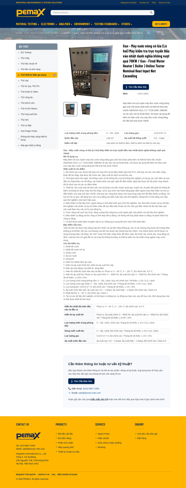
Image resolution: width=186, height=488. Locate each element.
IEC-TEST (31, 33)
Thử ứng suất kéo (29, 114)
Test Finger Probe (29, 131)
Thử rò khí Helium (29, 108)
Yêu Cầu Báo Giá (136, 87)
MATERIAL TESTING (26, 24)
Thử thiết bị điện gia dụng (55, 33)
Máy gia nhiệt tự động (31, 145)
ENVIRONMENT (82, 24)
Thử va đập (26, 125)
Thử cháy (25, 58)
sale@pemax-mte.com (89, 393)
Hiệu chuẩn (102, 438)
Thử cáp (24, 80)
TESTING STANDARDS (105, 24)
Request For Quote (26, 475)
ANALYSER (64, 24)
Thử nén (25, 120)
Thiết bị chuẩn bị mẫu (68, 451)
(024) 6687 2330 (91, 388)
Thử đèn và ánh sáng (30, 69)
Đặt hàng (140, 438)
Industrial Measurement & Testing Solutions (39, 3)
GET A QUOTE (161, 23)
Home (19, 33)
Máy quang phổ (65, 447)
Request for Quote (128, 2)
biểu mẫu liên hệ (99, 399)
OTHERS (125, 24)
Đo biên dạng (63, 438)
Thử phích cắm (28, 103)
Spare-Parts (102, 433)
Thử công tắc (27, 97)
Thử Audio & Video (29, 92)
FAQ (154, 2)
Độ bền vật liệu (64, 433)
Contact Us (144, 2)
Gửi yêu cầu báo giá (146, 433)
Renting (100, 447)
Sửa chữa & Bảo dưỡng (108, 442)
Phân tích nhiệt (64, 442)
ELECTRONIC (48, 24)
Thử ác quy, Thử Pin (30, 86)
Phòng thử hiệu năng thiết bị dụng (34, 138)
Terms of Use (164, 2)
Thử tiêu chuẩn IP (29, 63)
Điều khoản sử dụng (67, 475)
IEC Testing (26, 52)
